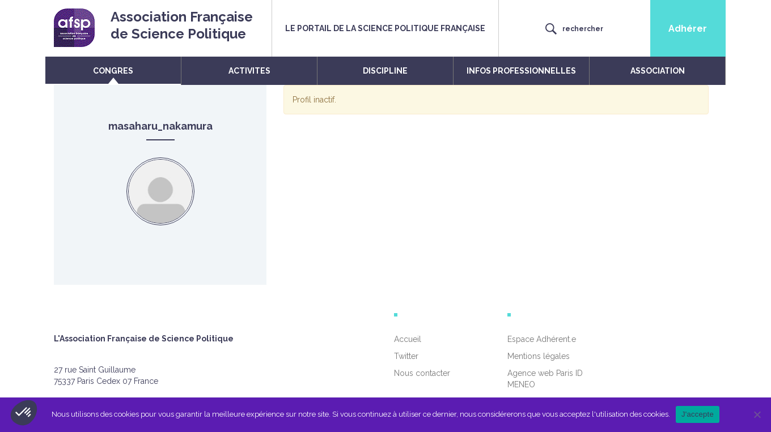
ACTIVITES (249, 70)
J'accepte (697, 414)
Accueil (407, 339)
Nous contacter (422, 373)
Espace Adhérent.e (541, 339)
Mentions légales (538, 356)
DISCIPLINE (385, 70)
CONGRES (113, 70)
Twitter (406, 356)
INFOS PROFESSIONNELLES (521, 70)
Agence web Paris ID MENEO (545, 379)
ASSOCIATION (657, 70)
